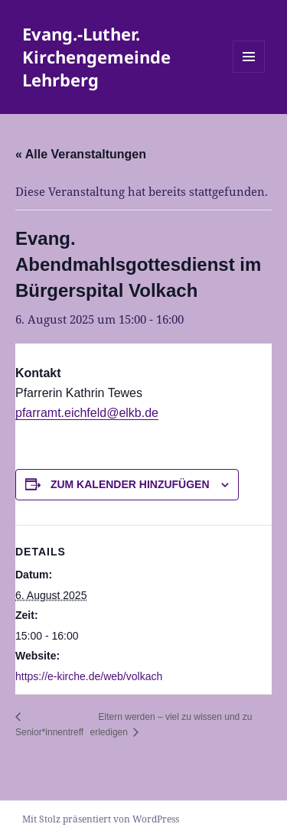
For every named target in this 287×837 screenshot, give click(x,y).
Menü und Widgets (249, 72)
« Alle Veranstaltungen (80, 154)
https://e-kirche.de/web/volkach (88, 676)
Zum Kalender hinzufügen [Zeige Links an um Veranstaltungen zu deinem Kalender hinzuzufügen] (130, 484)
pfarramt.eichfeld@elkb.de (86, 412)
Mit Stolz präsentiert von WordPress (100, 819)
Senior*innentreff (49, 732)
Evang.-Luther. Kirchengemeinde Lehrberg (96, 56)
